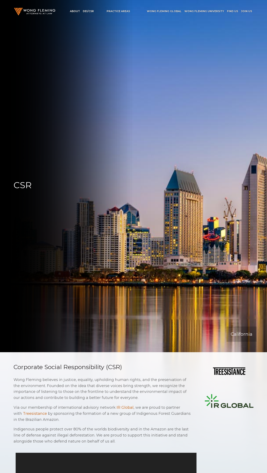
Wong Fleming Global (164, 11)
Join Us (246, 11)
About (75, 11)
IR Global (125, 407)
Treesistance (35, 413)
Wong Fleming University (204, 11)
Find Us (232, 11)
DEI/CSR (88, 11)
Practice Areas (118, 11)
